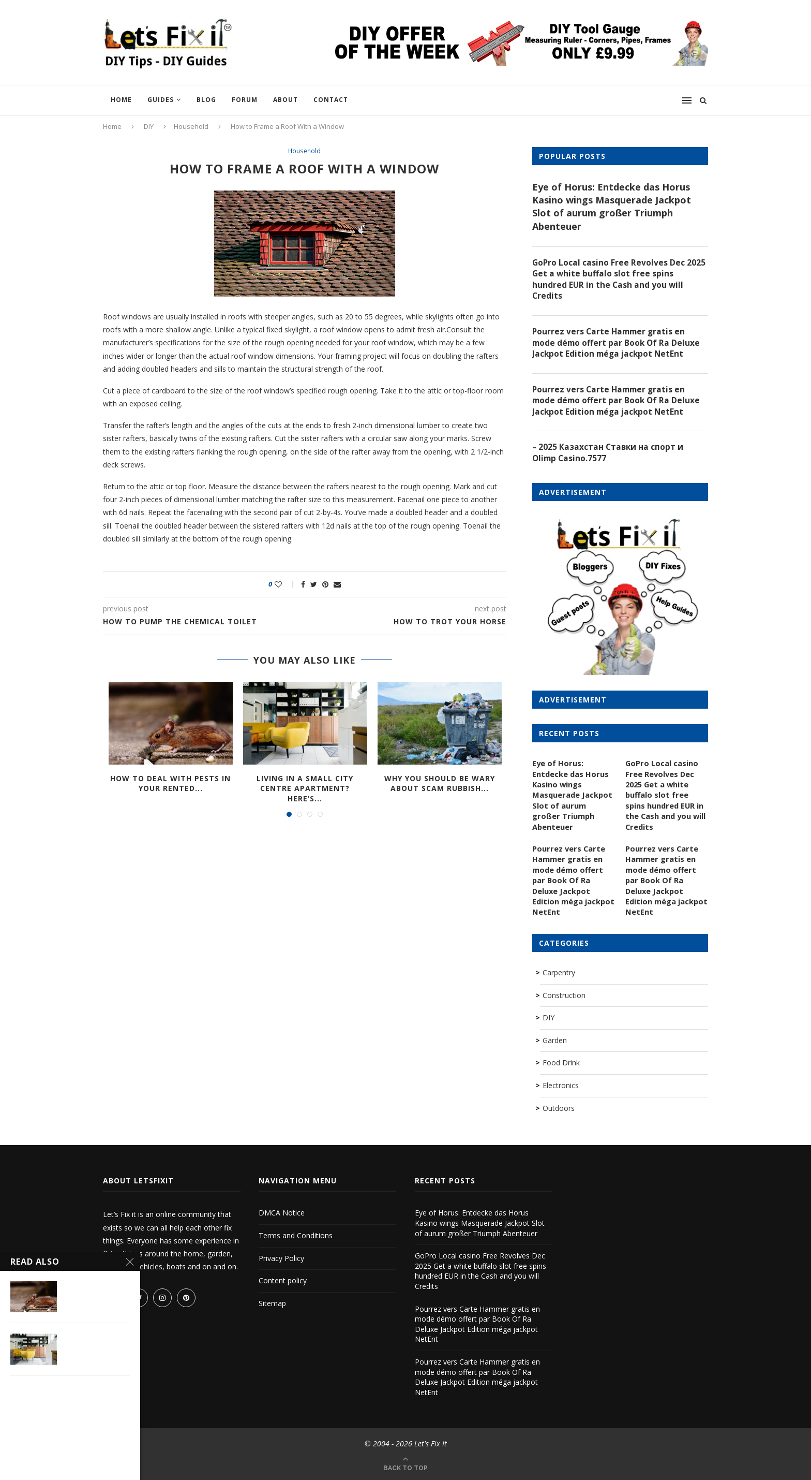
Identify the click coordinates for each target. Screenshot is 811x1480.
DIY (149, 126)
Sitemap (272, 1302)
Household (191, 126)
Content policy (283, 1280)
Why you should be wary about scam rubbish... (439, 784)
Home (121, 99)
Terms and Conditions (296, 1234)
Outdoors (559, 1107)
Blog (206, 99)
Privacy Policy (281, 1257)
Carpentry (559, 971)
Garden (555, 1039)
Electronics (561, 1084)
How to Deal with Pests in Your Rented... (170, 784)
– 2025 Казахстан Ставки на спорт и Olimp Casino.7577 (608, 457)
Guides (160, 99)
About (285, 99)
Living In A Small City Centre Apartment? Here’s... (305, 789)
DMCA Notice (282, 1212)
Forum (245, 99)
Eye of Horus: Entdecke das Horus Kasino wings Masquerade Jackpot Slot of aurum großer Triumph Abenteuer (611, 206)
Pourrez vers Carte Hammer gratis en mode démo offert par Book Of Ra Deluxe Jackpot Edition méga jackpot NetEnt (617, 345)
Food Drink (561, 1062)
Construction (564, 994)
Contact (330, 99)
